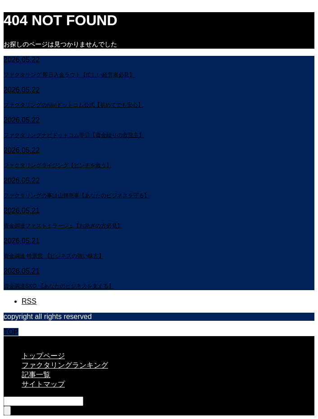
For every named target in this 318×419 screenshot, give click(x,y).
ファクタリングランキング (65, 365)
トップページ (43, 356)
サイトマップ (43, 384)
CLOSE (16, 340)
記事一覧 (36, 374)
